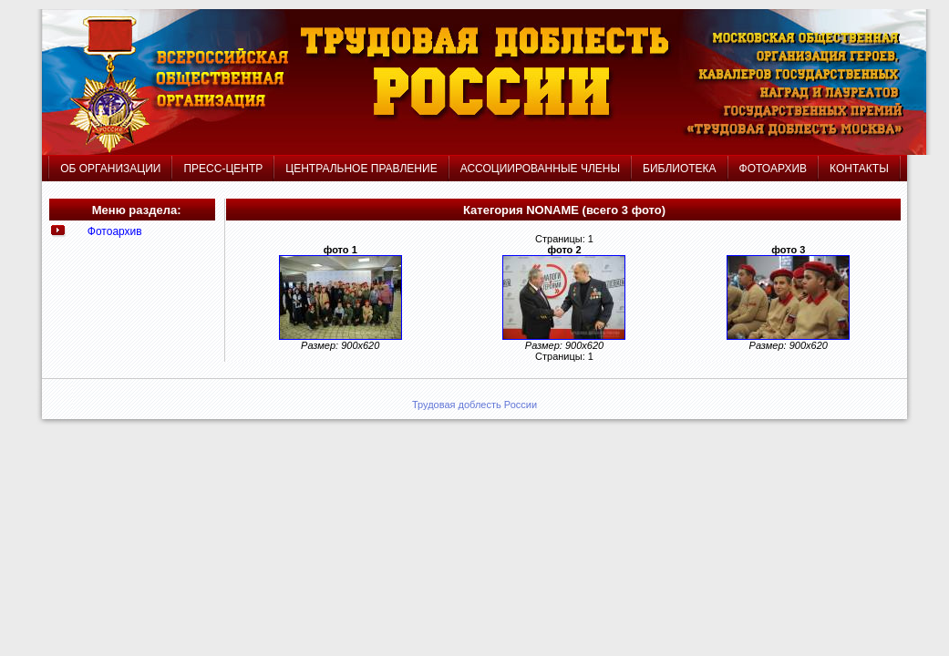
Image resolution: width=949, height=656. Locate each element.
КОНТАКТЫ (859, 168)
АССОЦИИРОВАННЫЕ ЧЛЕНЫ (540, 168)
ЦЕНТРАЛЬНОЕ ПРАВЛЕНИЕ (363, 168)
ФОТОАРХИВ (773, 168)
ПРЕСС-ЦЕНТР (223, 168)
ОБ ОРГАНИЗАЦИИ (110, 168)
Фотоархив (115, 231)
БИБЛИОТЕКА (680, 168)
